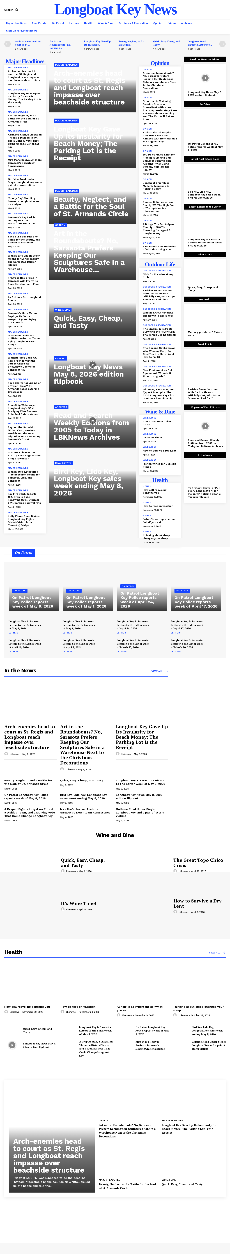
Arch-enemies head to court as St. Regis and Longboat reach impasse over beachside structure (24, 76)
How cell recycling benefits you (155, 491)
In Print (60, 358)
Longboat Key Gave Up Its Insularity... (97, 43)
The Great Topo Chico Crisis (198, 862)
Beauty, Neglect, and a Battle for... (131, 43)
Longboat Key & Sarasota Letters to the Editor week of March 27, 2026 (133, 643)
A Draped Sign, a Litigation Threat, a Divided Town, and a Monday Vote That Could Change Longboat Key (25, 140)
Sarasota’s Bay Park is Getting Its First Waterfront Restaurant (22, 220)
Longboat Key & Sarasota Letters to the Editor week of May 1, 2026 (79, 625)
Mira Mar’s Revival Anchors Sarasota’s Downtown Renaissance (25, 162)
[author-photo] (6, 754)
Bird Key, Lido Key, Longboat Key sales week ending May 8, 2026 (88, 482)
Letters (13, 633)
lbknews (14, 754)
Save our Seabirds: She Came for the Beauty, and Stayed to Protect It (24, 239)
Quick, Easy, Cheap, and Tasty (166, 43)
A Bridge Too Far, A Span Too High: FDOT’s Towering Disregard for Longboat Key (158, 229)
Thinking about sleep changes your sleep (156, 537)
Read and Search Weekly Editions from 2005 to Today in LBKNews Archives (91, 426)
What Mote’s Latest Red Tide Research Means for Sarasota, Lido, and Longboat (24, 476)
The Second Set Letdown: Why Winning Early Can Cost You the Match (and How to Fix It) (159, 352)
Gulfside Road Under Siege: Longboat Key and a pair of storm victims (25, 182)
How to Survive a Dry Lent (159, 450)
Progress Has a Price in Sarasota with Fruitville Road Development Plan (23, 280)
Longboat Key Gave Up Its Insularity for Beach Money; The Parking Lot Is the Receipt (24, 98)
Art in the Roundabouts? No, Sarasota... (60, 45)
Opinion (60, 225)
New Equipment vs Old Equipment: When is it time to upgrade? (157, 373)
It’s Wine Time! (152, 437)
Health (147, 486)
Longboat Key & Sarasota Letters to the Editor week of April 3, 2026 (79, 643)
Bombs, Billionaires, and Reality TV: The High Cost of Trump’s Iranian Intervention (159, 206)
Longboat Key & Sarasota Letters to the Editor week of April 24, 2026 (133, 625)
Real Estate (63, 463)
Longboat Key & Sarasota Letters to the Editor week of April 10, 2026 (25, 643)
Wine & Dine (62, 309)
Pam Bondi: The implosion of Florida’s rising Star (159, 248)
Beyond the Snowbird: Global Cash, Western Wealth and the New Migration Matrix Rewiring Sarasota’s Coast (24, 433)
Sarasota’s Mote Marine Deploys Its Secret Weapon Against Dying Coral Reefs (23, 318)
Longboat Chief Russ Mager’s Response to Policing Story (156, 185)
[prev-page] (7, 44)
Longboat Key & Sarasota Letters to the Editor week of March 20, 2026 (187, 643)
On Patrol (20, 590)
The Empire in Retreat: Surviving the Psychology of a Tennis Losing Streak (159, 331)
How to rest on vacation (158, 505)
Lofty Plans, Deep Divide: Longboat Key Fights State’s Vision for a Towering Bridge (24, 520)
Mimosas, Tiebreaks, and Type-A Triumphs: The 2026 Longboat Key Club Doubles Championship (158, 394)
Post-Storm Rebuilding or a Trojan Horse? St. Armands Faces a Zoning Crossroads (24, 387)
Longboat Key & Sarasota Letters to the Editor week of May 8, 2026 (205, 242)
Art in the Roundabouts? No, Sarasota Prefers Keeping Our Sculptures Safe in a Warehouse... (89, 251)
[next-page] (222, 44)
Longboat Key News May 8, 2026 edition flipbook (89, 374)
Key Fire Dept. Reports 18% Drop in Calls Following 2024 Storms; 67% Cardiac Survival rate (24, 498)
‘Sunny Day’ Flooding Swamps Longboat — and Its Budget (24, 201)
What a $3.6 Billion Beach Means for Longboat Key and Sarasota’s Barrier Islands (24, 260)
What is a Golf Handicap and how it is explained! (158, 314)
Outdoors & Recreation (157, 271)
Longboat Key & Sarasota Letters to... (200, 43)
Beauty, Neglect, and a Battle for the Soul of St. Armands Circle (23, 118)
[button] (11, 10)
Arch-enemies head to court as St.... (27, 43)
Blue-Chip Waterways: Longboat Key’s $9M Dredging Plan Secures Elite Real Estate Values (23, 409)
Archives (61, 407)
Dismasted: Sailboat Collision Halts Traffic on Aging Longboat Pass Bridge (24, 340)
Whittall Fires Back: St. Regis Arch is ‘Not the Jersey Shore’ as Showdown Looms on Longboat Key (22, 363)
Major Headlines (18, 67)
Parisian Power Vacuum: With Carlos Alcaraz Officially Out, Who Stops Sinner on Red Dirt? (159, 295)
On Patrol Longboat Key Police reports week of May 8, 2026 (205, 146)
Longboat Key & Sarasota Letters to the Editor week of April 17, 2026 (187, 625)
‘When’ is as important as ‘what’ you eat (159, 521)
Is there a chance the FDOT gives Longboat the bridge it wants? (24, 455)
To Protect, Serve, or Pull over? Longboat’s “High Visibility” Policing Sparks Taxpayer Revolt (204, 492)
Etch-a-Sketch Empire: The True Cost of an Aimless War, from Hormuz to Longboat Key (160, 137)
